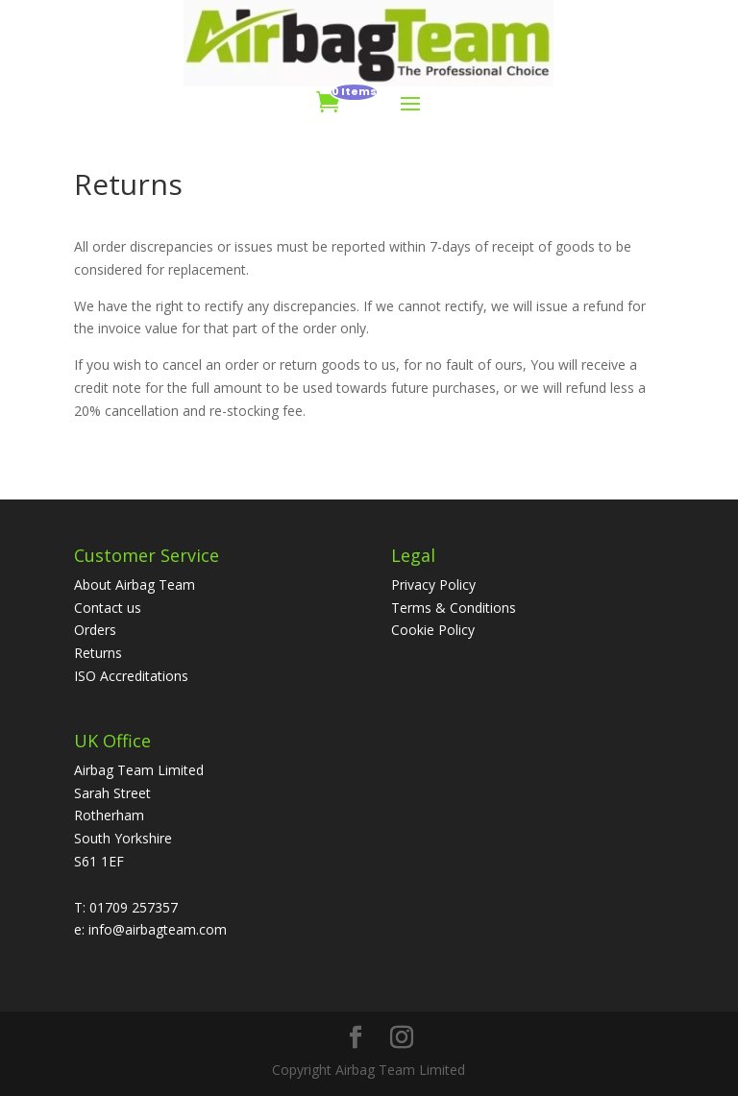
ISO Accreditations (131, 676)
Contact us (107, 607)
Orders (95, 630)
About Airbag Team (134, 584)
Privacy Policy (433, 584)
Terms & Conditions (453, 607)
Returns (98, 653)
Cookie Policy (433, 630)
